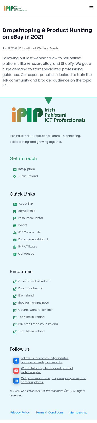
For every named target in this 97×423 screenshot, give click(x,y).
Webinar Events (48, 48)
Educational (27, 48)
